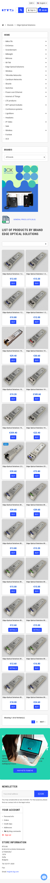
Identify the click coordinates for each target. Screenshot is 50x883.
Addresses (8, 828)
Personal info (9, 816)
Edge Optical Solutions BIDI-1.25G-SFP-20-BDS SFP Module (36, 582)
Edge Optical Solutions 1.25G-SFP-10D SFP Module (13, 274)
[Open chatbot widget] (44, 877)
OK (41, 794)
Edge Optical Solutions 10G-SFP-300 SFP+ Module (13, 389)
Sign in (32, 10)
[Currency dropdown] (31, 3)
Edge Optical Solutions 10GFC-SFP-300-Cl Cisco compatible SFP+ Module (36, 428)
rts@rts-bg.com (13, 872)
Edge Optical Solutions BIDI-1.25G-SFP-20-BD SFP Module (13, 582)
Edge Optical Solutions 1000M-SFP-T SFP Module (13, 351)
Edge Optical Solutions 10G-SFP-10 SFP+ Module (36, 351)
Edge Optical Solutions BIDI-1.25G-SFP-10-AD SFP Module (13, 505)
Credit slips (8, 824)
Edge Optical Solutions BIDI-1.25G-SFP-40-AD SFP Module (13, 697)
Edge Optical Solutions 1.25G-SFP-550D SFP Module (36, 312)
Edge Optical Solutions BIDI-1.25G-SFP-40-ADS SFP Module (36, 697)
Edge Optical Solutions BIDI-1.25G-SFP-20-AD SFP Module (13, 543)
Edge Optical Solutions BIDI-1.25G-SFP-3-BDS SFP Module (36, 659)
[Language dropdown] (42, 3)
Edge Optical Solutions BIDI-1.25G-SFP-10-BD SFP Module (36, 505)
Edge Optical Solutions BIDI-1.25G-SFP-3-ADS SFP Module (36, 620)
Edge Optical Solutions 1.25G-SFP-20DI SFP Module (36, 274)
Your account (11, 809)
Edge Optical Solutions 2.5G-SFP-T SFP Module (13, 466)
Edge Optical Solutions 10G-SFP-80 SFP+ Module (13, 428)
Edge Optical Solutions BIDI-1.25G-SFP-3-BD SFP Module (13, 659)
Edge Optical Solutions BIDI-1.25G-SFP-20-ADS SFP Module (36, 543)
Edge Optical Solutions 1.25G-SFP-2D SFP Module (13, 312)
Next (43, 722)
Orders (6, 820)
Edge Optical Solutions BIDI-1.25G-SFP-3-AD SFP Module (13, 620)
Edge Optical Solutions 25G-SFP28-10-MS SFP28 (36, 466)
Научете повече (25, 770)
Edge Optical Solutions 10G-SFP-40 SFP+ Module (36, 389)
